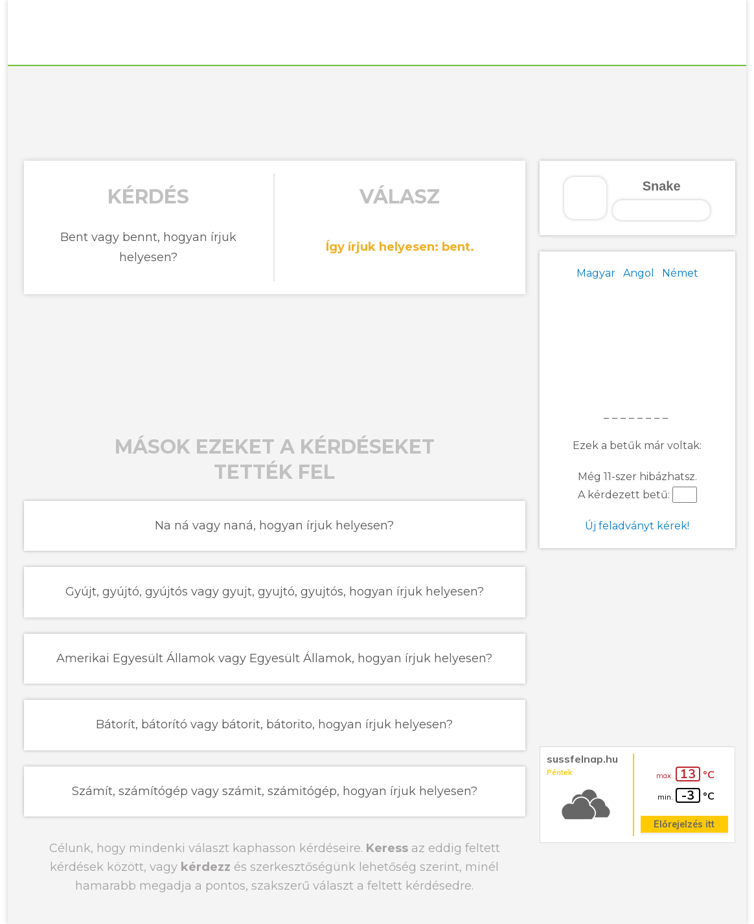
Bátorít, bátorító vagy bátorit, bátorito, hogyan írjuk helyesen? (274, 724)
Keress (387, 848)
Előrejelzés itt (684, 824)
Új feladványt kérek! (637, 526)
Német (680, 273)
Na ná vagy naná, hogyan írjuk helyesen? (274, 525)
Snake (662, 186)
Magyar (596, 273)
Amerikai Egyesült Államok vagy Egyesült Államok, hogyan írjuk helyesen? (274, 658)
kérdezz (206, 867)
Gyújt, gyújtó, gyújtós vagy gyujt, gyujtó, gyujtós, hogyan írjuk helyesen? (274, 591)
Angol (638, 273)
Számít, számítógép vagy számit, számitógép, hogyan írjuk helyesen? (274, 791)
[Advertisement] (377, 111)
